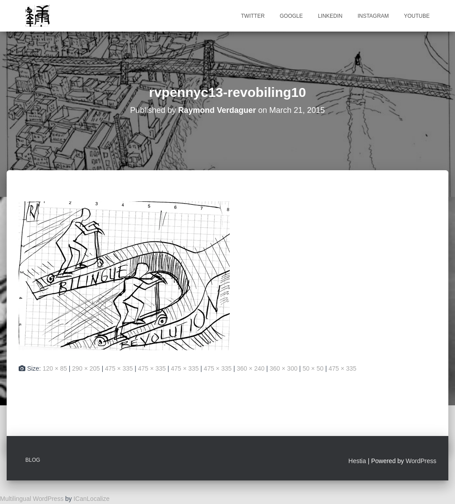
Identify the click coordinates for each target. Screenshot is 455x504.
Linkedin (330, 16)
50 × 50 (313, 368)
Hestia (357, 460)
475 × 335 (119, 368)
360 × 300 (284, 368)
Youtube (417, 16)
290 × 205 (86, 368)
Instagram (373, 16)
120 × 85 (55, 368)
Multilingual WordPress (32, 498)
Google (291, 16)
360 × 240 (251, 368)
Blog (32, 460)
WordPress (421, 460)
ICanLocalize (91, 498)
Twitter (252, 16)
